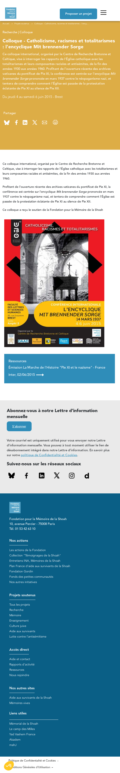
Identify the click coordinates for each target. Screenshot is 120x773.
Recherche (16, 610)
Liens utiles (18, 713)
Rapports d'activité (22, 664)
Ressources (16, 670)
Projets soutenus (22, 595)
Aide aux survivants (22, 631)
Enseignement (19, 620)
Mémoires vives (19, 703)
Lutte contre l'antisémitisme (27, 636)
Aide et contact (19, 659)
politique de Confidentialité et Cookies (49, 455)
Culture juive (17, 626)
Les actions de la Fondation (27, 550)
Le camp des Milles (22, 729)
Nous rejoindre (19, 675)
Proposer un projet (78, 13)
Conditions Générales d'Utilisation (29, 767)
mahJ (13, 745)
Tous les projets (19, 604)
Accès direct (19, 649)
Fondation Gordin (21, 571)
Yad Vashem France (22, 734)
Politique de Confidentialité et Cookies (32, 761)
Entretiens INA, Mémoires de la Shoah (34, 561)
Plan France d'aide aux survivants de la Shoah (39, 566)
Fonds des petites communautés (31, 577)
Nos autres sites (22, 688)
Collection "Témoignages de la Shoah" (35, 555)
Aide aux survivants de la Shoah (30, 697)
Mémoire (15, 615)
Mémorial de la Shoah (23, 723)
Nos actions (18, 540)
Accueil (6, 23)
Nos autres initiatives (23, 582)
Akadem (15, 739)
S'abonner (19, 426)
